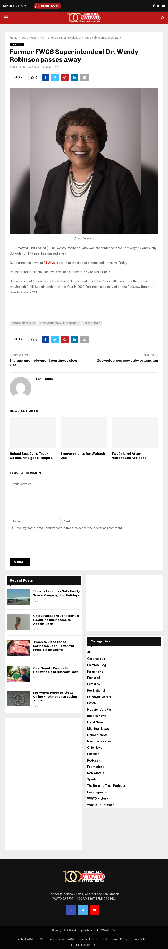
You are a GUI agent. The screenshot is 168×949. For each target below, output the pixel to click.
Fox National (96, 690)
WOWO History (97, 798)
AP (89, 652)
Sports (92, 779)
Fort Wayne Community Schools (59, 323)
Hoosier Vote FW (99, 709)
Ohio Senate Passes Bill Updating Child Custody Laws (55, 670)
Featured (93, 677)
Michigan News (98, 728)
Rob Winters (95, 773)
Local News (17, 44)
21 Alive (49, 263)
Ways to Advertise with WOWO (58, 939)
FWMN (91, 703)
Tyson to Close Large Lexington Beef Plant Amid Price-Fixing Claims (53, 646)
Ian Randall (20, 66)
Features (93, 684)
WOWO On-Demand (101, 805)
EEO (104, 939)
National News (97, 735)
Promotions (95, 767)
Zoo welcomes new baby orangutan (127, 360)
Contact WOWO (25, 939)
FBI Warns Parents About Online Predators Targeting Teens (55, 696)
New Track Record (100, 741)
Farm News (95, 671)
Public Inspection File (82, 944)
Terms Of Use (140, 939)
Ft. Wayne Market (99, 697)
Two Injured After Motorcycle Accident (129, 456)
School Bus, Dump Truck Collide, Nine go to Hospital (31, 456)
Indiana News (96, 716)
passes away (92, 323)
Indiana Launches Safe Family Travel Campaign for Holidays (56, 593)
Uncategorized (98, 792)
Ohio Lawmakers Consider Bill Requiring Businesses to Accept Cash (56, 619)
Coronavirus (96, 659)
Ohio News (94, 747)
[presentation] (43, 545)
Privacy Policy (119, 939)
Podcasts (94, 760)
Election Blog (96, 665)
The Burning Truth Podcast (106, 785)
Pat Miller (94, 754)
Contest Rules (89, 939)
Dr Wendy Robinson (23, 323)
